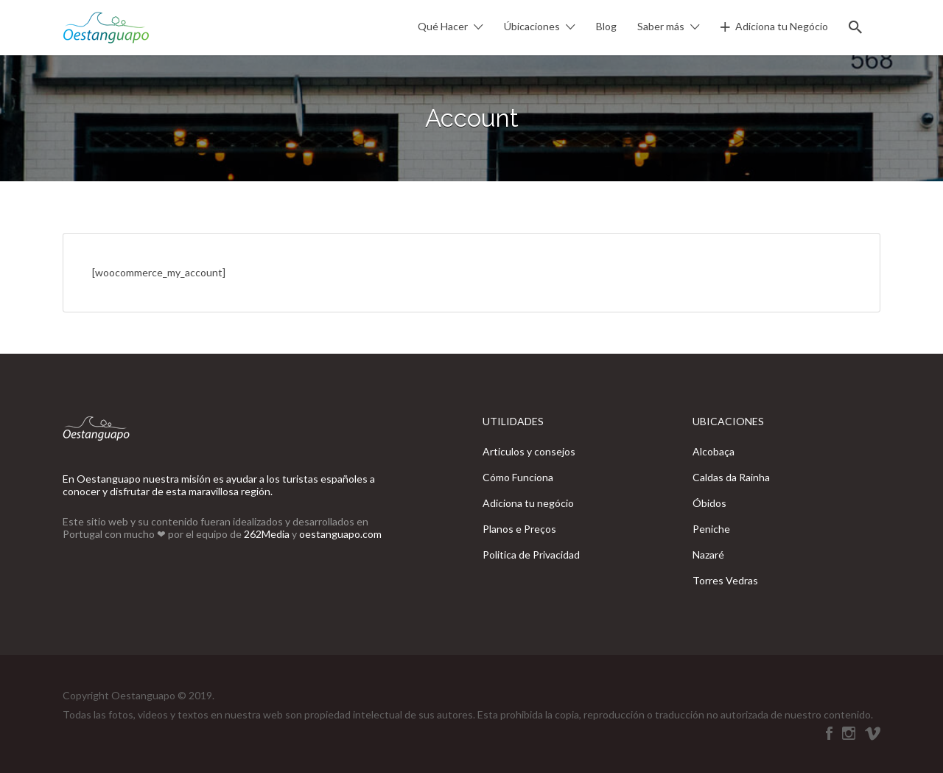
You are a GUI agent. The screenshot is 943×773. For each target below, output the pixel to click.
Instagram (848, 733)
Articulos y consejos (529, 451)
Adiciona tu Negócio (781, 26)
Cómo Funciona (518, 477)
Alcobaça (714, 451)
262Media (268, 534)
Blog (606, 26)
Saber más (660, 26)
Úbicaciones (532, 26)
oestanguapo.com (340, 534)
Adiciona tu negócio (528, 503)
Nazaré (708, 554)
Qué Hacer (443, 26)
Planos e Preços (519, 528)
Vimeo (872, 733)
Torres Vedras (725, 580)
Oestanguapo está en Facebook (829, 733)
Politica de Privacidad (531, 554)
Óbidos (709, 503)
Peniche (711, 528)
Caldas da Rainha (731, 477)
